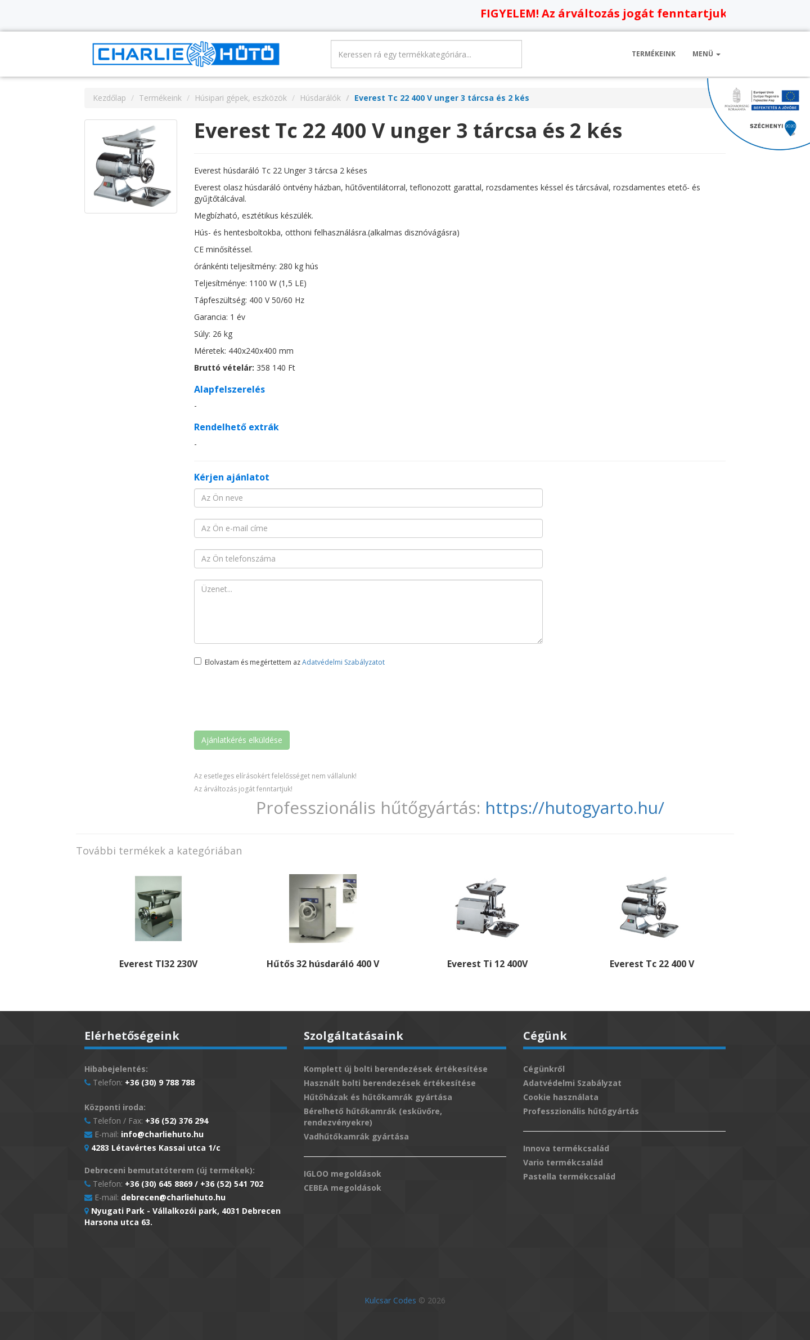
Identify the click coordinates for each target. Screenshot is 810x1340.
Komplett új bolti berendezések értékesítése (396, 1068)
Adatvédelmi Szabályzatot (343, 662)
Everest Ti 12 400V (487, 964)
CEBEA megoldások (342, 1187)
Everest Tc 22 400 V (652, 964)
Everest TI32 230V (158, 964)
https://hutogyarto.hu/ (574, 807)
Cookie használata (560, 1097)
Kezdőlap (109, 97)
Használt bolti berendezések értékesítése (390, 1083)
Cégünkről (544, 1068)
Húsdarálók (320, 97)
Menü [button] (706, 54)
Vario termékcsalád (563, 1162)
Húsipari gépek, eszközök (241, 97)
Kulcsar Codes (390, 1300)
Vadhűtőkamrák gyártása (356, 1136)
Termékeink (654, 54)
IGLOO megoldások (342, 1173)
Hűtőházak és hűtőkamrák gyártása (378, 1097)
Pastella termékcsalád (569, 1176)
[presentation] (279, 700)
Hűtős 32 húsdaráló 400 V (323, 964)
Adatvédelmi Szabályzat (572, 1083)
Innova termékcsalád (566, 1148)
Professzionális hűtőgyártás (581, 1111)
